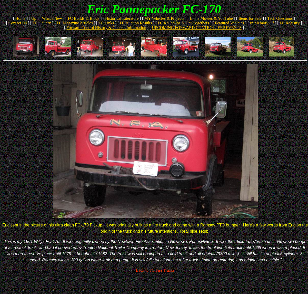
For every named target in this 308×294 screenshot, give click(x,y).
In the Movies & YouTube (211, 18)
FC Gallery (42, 23)
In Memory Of (262, 23)
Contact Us (17, 23)
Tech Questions (280, 18)
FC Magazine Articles (75, 23)
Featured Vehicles (229, 23)
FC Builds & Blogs (83, 18)
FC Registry (290, 23)
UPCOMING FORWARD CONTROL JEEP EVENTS (197, 27)
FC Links (106, 23)
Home (20, 18)
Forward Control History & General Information (106, 27)
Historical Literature (121, 18)
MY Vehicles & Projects (164, 18)
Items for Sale (250, 18)
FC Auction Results (136, 23)
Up (33, 18)
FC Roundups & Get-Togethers (183, 23)
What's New (52, 18)
